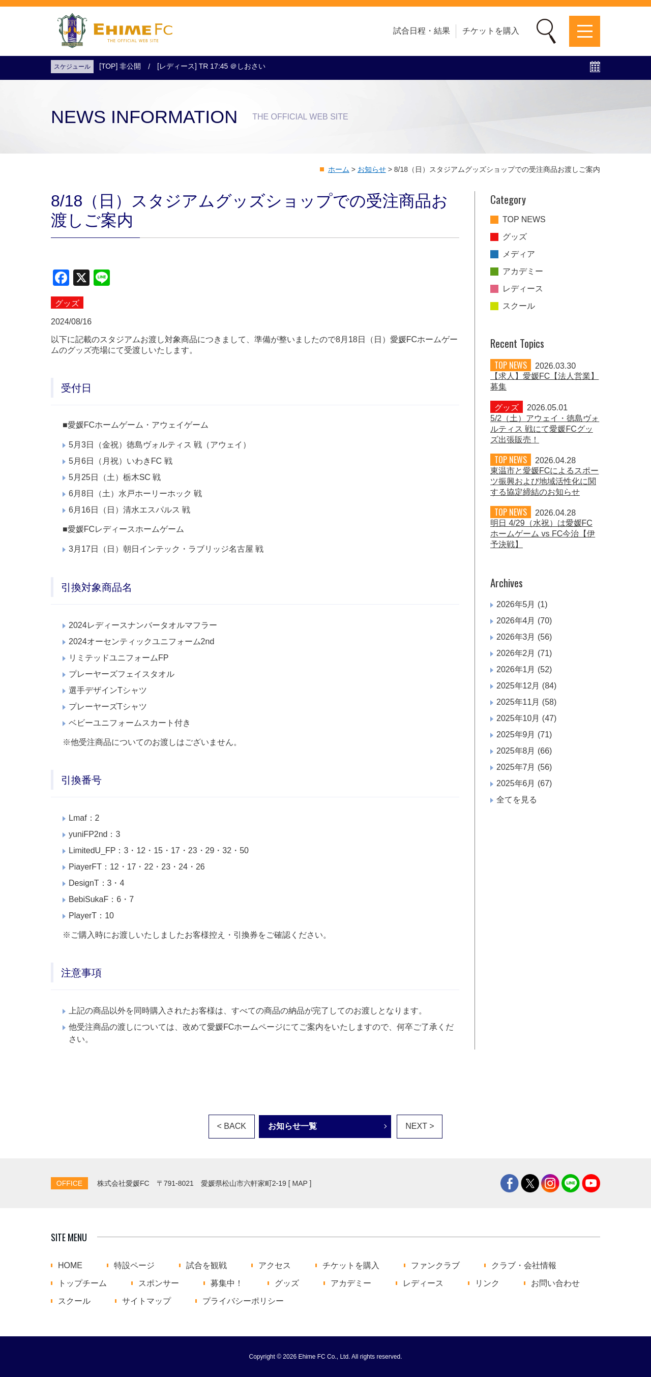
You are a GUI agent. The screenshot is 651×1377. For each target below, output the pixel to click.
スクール (518, 306)
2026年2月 (516, 653)
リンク (487, 1283)
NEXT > (419, 1126)
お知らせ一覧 (292, 1126)
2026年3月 (516, 637)
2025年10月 (518, 718)
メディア (518, 254)
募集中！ (227, 1283)
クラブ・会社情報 (523, 1266)
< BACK (231, 1126)
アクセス (274, 1266)
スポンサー (158, 1283)
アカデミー (522, 271)
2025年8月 (516, 750)
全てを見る (516, 799)
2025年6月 (516, 783)
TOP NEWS (524, 220)
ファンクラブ (435, 1266)
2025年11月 (518, 702)
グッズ (514, 237)
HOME (70, 1266)
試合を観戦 (206, 1266)
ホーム (338, 169)
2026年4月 (516, 620)
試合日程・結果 (421, 30)
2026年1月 (516, 669)
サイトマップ (146, 1301)
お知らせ (372, 169)
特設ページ (134, 1266)
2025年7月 (516, 767)
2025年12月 (518, 685)
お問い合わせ (555, 1283)
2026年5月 (516, 604)
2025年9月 (516, 734)
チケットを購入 (490, 30)
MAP (300, 1183)
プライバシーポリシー (243, 1301)
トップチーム (82, 1283)
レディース (522, 289)
